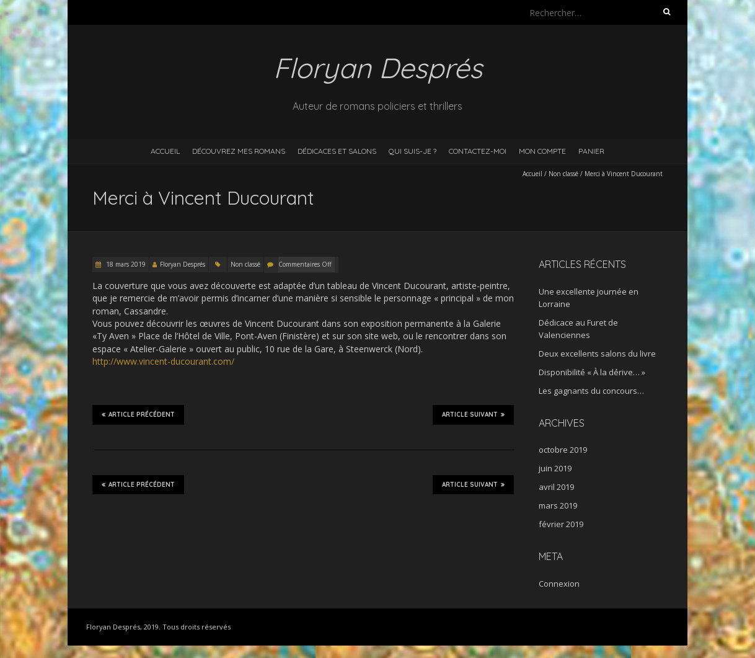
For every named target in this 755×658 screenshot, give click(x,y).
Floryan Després (182, 264)
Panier (591, 151)
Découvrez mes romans (238, 151)
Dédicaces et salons (337, 151)
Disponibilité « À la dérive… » (592, 372)
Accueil (165, 151)
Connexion (559, 583)
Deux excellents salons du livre (597, 353)
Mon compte (542, 151)
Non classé (563, 173)
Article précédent (138, 414)
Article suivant (473, 414)
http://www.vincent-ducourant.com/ (163, 361)
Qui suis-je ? (412, 151)
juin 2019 (555, 468)
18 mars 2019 (125, 264)
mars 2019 (558, 505)
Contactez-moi (477, 151)
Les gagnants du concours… (591, 390)
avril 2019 (556, 486)
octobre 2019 (563, 449)
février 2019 (561, 524)
